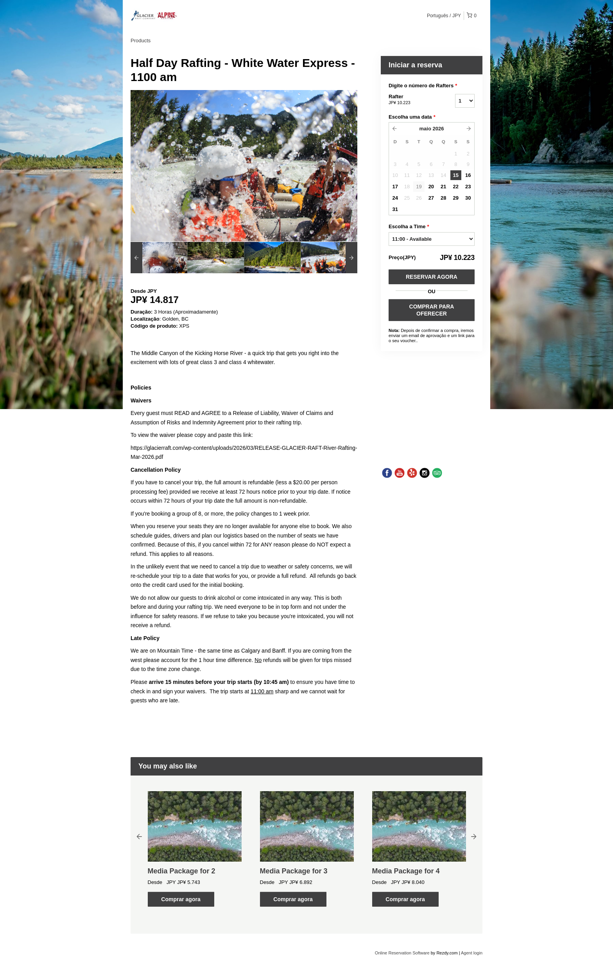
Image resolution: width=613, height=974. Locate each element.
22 (456, 186)
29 (456, 198)
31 (395, 209)
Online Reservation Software (402, 953)
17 (395, 186)
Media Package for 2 (181, 871)
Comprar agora (180, 899)
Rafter (412, 100)
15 (456, 175)
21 (443, 186)
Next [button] (474, 836)
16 (468, 175)
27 (431, 198)
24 (395, 198)
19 (418, 186)
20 (431, 186)
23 (468, 186)
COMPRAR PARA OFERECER (431, 310)
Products (141, 40)
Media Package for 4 (406, 871)
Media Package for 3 (294, 871)
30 (468, 198)
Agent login (471, 953)
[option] (159, 257)
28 (443, 198)
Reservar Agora (431, 277)
